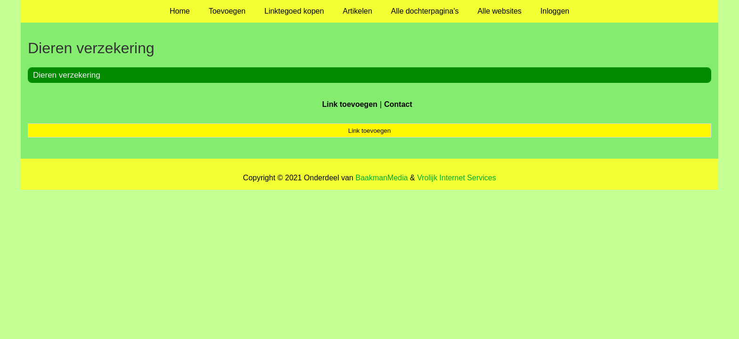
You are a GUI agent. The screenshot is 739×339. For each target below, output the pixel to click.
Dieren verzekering (66, 75)
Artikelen (357, 11)
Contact (398, 104)
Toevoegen (227, 11)
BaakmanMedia (381, 178)
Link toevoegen (349, 104)
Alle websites (499, 11)
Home (180, 11)
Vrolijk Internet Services (456, 178)
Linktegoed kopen (294, 11)
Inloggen (555, 11)
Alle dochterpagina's (425, 11)
